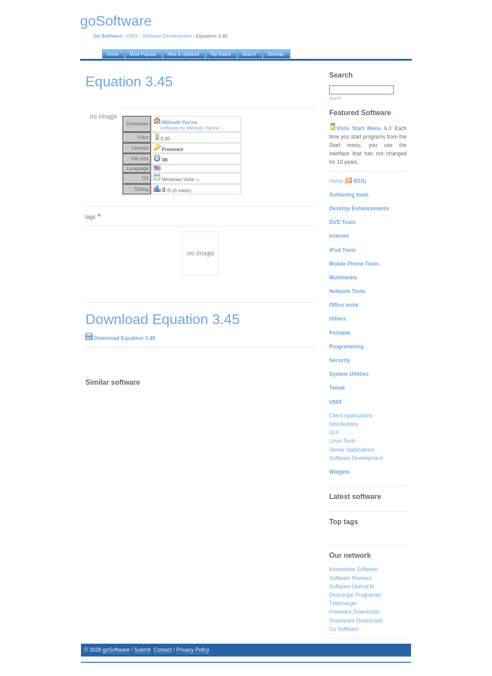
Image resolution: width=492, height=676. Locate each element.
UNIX (132, 36)
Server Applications (352, 450)
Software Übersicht (351, 586)
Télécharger (343, 603)
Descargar (341, 595)
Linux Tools (342, 441)
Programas (368, 595)
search (335, 98)
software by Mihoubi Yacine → (193, 128)
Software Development (167, 36)
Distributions (343, 424)
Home (336, 181)
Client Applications (351, 416)
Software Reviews (350, 578)
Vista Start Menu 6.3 (364, 128)
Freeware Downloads (354, 612)
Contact (163, 650)
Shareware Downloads (356, 621)
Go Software (344, 629)
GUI (333, 432)
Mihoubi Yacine (179, 122)
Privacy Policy (192, 650)
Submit (142, 650)
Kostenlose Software (353, 569)
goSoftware (116, 650)
